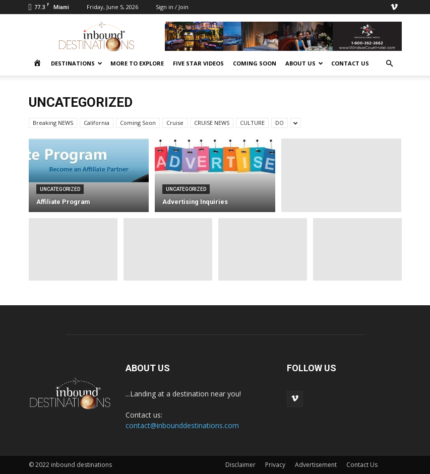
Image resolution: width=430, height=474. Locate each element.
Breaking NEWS (53, 122)
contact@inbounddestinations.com (182, 425)
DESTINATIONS (76, 63)
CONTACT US (350, 63)
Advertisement (316, 464)
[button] (390, 64)
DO (279, 122)
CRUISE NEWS (211, 122)
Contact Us (362, 464)
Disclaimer (240, 464)
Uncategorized (60, 189)
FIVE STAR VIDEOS (198, 63)
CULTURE (252, 122)
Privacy (275, 464)
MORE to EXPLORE (137, 63)
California (96, 122)
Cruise (174, 122)
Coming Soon (138, 122)
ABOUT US (304, 63)
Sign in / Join (172, 7)
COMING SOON (254, 63)
